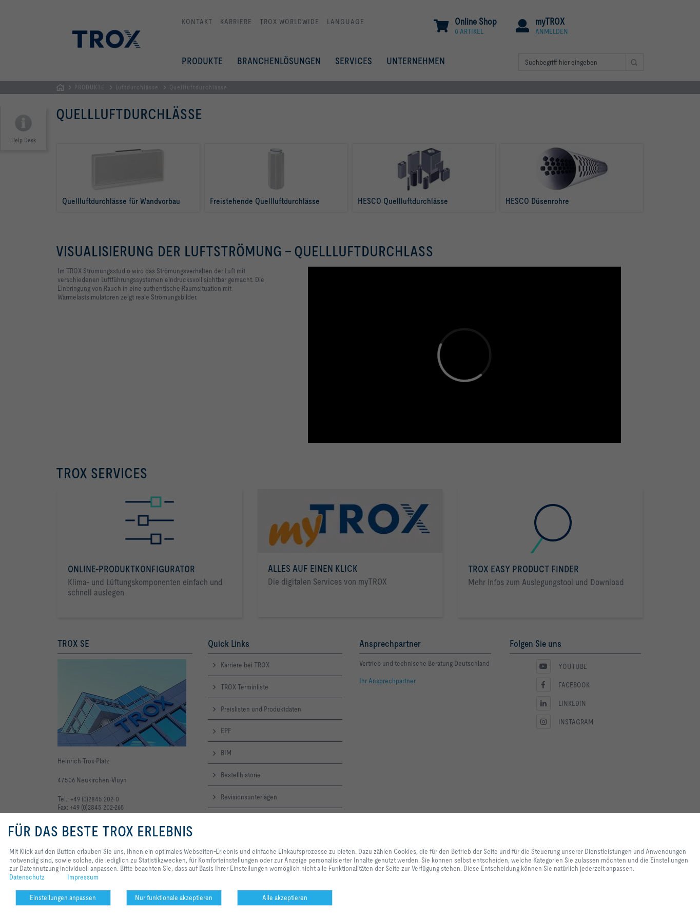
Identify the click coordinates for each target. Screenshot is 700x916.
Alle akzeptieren (284, 897)
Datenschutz (27, 877)
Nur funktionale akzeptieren (173, 897)
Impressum (83, 877)
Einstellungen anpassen (63, 897)
